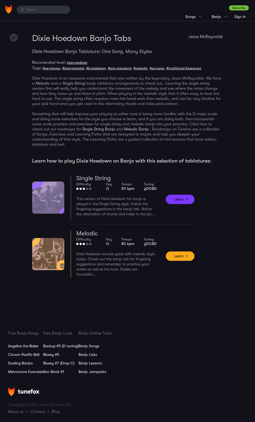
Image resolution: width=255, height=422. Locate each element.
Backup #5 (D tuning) (60, 346)
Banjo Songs (88, 346)
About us (16, 411)
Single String (93, 178)
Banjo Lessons (90, 363)
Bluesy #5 (51, 354)
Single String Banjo (99, 129)
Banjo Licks (87, 354)
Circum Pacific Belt (24, 354)
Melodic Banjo (136, 129)
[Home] (8, 9)
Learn (178, 199)
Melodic (87, 233)
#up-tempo (51, 68)
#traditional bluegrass (183, 68)
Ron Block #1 (53, 372)
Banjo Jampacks (92, 372)
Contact (37, 411)
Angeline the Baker (23, 346)
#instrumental (73, 68)
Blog (56, 411)
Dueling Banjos (20, 363)
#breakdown (96, 68)
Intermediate (77, 63)
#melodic (140, 68)
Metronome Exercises (25, 372)
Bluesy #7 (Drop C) (58, 363)
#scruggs (157, 68)
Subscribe (239, 8)
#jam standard (119, 68)
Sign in (240, 16)
